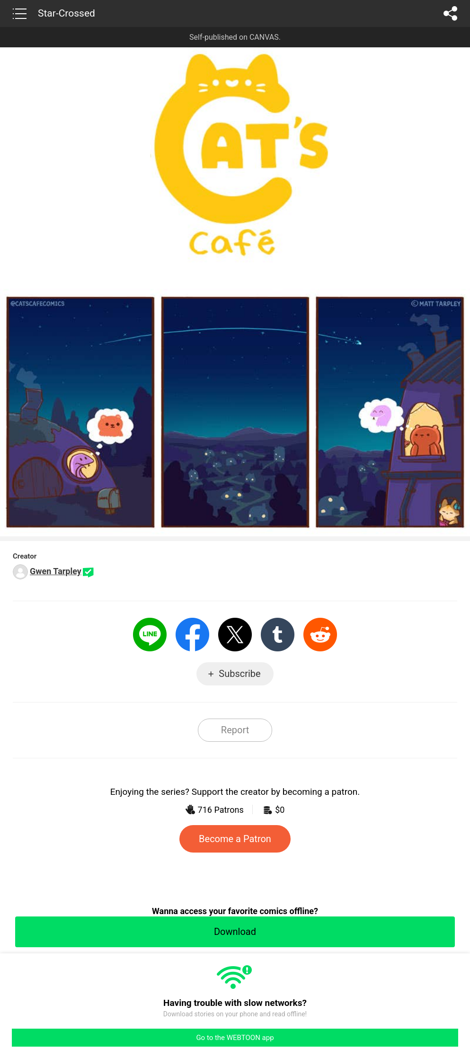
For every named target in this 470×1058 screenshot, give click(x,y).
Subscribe (239, 673)
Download (235, 931)
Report (235, 730)
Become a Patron (235, 839)
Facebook (192, 634)
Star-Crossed (66, 13)
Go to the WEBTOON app (235, 1037)
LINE (150, 634)
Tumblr (277, 634)
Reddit (320, 634)
